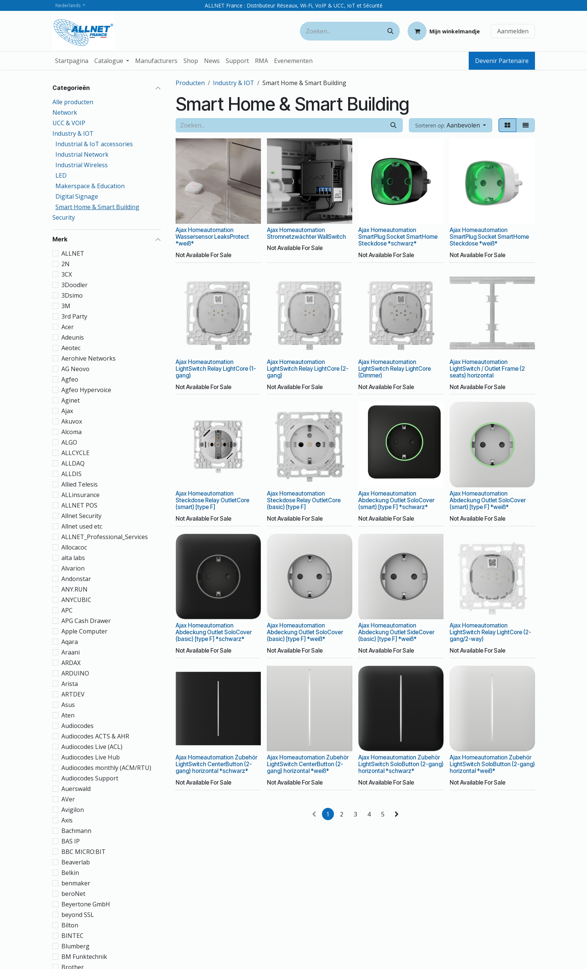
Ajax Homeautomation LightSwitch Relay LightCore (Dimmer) (394, 368)
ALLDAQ (73, 463)
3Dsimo (72, 295)
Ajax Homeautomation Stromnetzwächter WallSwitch (306, 233)
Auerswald (76, 789)
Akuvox (71, 421)
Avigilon (72, 810)
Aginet (70, 400)
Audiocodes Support (89, 778)
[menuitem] (71, 60)
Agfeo (69, 379)
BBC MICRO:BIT (83, 852)
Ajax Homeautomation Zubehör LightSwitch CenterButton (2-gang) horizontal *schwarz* (216, 763)
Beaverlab (75, 862)
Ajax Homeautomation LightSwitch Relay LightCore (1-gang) (216, 368)
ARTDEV (73, 694)
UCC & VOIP (68, 123)
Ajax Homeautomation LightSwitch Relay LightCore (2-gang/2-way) (490, 632)
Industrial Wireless (81, 165)
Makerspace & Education (90, 186)
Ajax (67, 411)
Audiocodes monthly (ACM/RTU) (106, 768)
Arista (69, 684)
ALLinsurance (80, 495)
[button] (450, 125)
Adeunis (72, 337)
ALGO (69, 442)
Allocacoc (74, 547)
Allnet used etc (81, 526)
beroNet (73, 894)
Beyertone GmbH (85, 904)
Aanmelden (513, 31)
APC (67, 610)
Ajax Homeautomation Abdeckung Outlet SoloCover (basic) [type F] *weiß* (305, 632)
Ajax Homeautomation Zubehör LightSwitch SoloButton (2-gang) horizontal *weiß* (492, 763)
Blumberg (75, 946)
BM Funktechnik (84, 957)
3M (65, 306)
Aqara (69, 642)
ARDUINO (75, 673)
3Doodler (74, 285)
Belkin (70, 873)
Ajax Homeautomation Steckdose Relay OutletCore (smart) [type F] (212, 500)
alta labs (73, 558)
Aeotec (70, 348)
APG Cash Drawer (86, 621)
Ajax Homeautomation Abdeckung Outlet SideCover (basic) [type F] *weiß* (396, 632)
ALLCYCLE (75, 453)
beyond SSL (77, 915)
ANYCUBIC (76, 600)
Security (63, 217)
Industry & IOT (73, 133)
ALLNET (72, 253)
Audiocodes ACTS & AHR (95, 736)
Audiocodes (77, 726)
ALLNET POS (79, 505)
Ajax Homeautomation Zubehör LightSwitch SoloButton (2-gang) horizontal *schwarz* (401, 763)
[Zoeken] (390, 31)
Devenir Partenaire (502, 61)
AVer (68, 799)
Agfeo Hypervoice (86, 390)
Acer (67, 327)
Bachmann (76, 831)
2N (65, 264)
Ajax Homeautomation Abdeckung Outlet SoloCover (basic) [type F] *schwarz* (214, 632)
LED (61, 175)
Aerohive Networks (88, 358)
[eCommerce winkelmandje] (443, 31)
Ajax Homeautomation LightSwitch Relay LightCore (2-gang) (308, 368)
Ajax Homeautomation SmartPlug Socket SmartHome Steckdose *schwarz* (398, 236)
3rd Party (74, 316)
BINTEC (72, 936)
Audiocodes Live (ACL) (91, 747)
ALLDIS (71, 474)
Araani (70, 652)
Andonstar (76, 579)
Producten (190, 83)
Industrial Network (82, 154)
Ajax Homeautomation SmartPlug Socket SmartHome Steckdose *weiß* (489, 236)
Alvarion (73, 568)
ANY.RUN (74, 589)
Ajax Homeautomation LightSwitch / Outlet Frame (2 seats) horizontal (487, 368)
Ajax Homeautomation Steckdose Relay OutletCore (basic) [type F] (304, 500)
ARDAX (70, 663)
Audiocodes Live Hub (90, 757)
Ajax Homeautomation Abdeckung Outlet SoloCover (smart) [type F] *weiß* (488, 500)
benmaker (75, 883)
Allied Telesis (79, 484)
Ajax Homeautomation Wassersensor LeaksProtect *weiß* (212, 236)
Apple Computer (84, 631)
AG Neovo (75, 369)
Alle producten (72, 102)
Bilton (69, 925)
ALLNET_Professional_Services (104, 537)
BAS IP (70, 841)
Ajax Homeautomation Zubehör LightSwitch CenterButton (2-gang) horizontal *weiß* (308, 763)
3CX (66, 274)
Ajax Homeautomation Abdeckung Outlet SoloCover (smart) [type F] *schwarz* (396, 500)
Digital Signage (76, 196)
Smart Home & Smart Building (97, 207)
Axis (67, 820)
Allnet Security (81, 516)
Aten (67, 715)
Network (64, 112)
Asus (68, 705)
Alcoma (71, 432)
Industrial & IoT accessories (94, 144)
